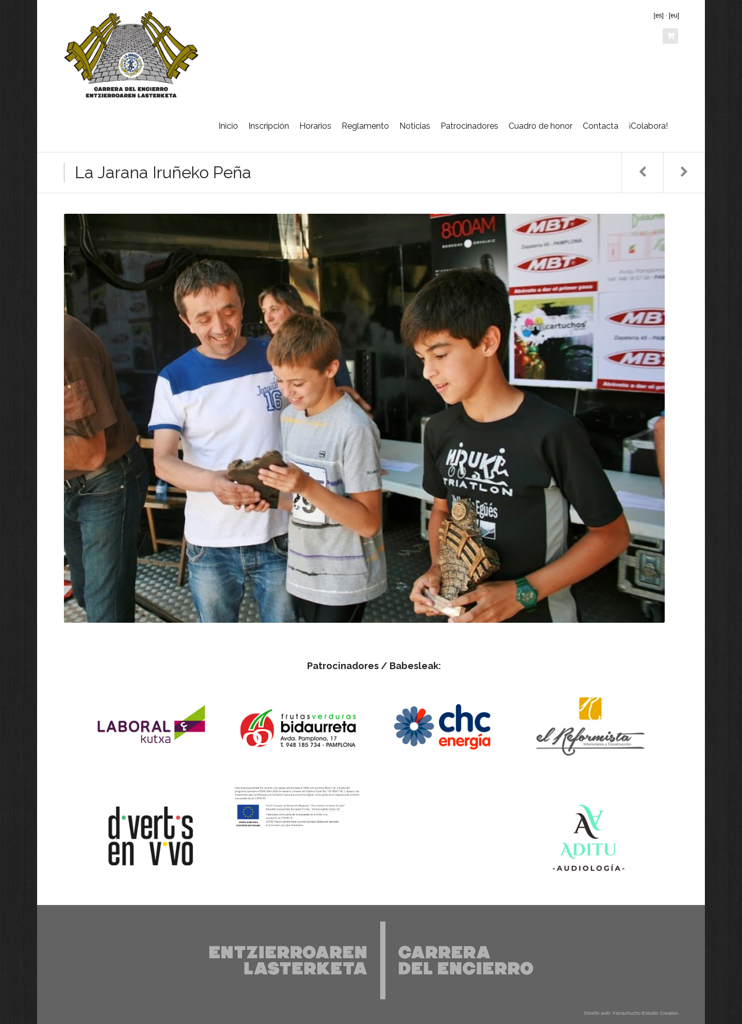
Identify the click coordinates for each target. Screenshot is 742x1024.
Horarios (315, 126)
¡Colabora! (648, 126)
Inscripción (268, 126)
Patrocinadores (469, 126)
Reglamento (365, 126)
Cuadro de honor (540, 126)
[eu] (674, 15)
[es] (659, 15)
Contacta (600, 126)
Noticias (414, 126)
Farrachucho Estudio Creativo (645, 1013)
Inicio (228, 126)
